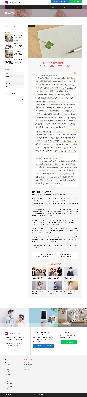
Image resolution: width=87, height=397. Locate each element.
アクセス (6, 367)
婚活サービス (28, 359)
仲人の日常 (8, 73)
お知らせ (6, 379)
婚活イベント (8, 83)
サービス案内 (21, 7)
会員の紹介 (54, 7)
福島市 (31, 26)
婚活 (7, 80)
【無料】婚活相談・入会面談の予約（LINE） (43, 347)
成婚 (7, 86)
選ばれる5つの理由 (28, 364)
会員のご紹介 (7, 372)
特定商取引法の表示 (9, 383)
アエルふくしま (32, 7)
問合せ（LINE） (69, 342)
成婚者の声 (43, 7)
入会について (27, 369)
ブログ (76, 7)
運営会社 (6, 381)
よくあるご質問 (65, 7)
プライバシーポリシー (9, 386)
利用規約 (6, 388)
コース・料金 (27, 362)
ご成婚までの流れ (27, 367)
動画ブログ (8, 76)
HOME (10, 7)
